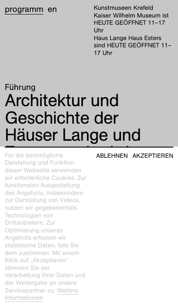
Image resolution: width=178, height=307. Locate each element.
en (52, 9)
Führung (20, 87)
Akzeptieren (152, 155)
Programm (24, 9)
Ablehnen (112, 155)
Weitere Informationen (41, 294)
